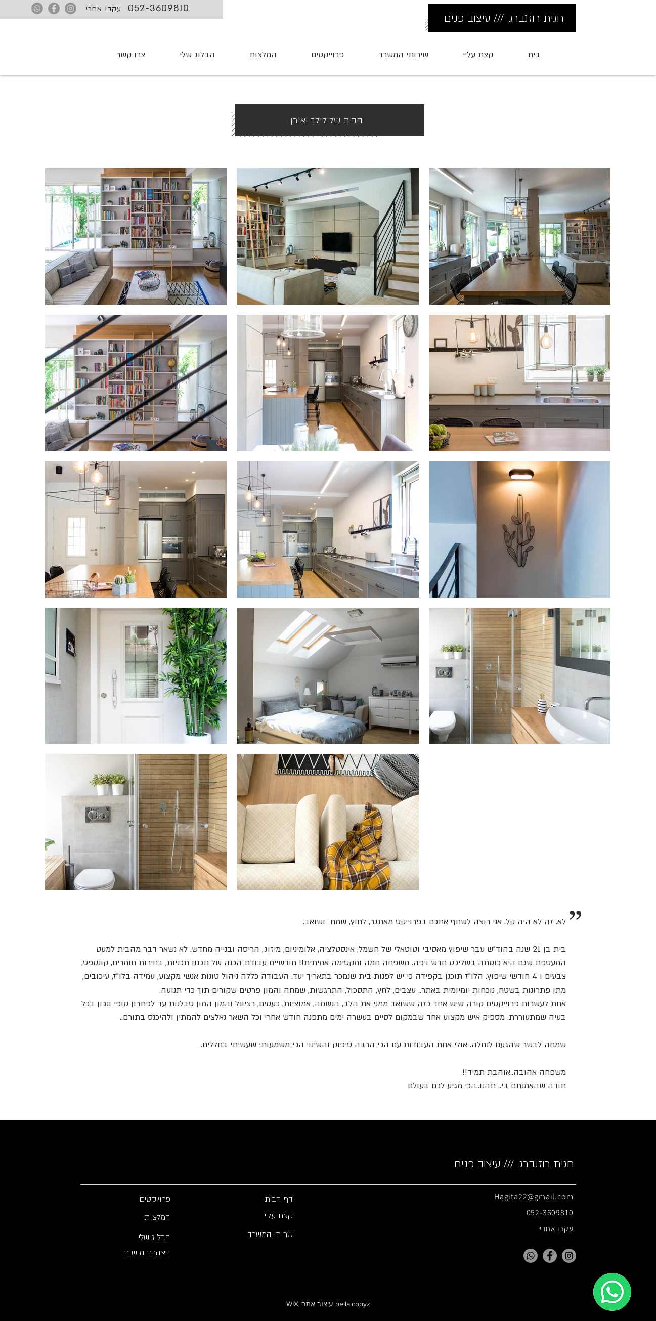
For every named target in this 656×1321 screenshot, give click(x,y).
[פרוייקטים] (132, 1199)
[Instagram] (70, 8)
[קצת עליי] (255, 1215)
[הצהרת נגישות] (132, 1252)
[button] (403, 55)
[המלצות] (132, 1217)
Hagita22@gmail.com (533, 1196)
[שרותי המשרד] (255, 1234)
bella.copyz (352, 1304)
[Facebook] (54, 8)
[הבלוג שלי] (132, 1237)
